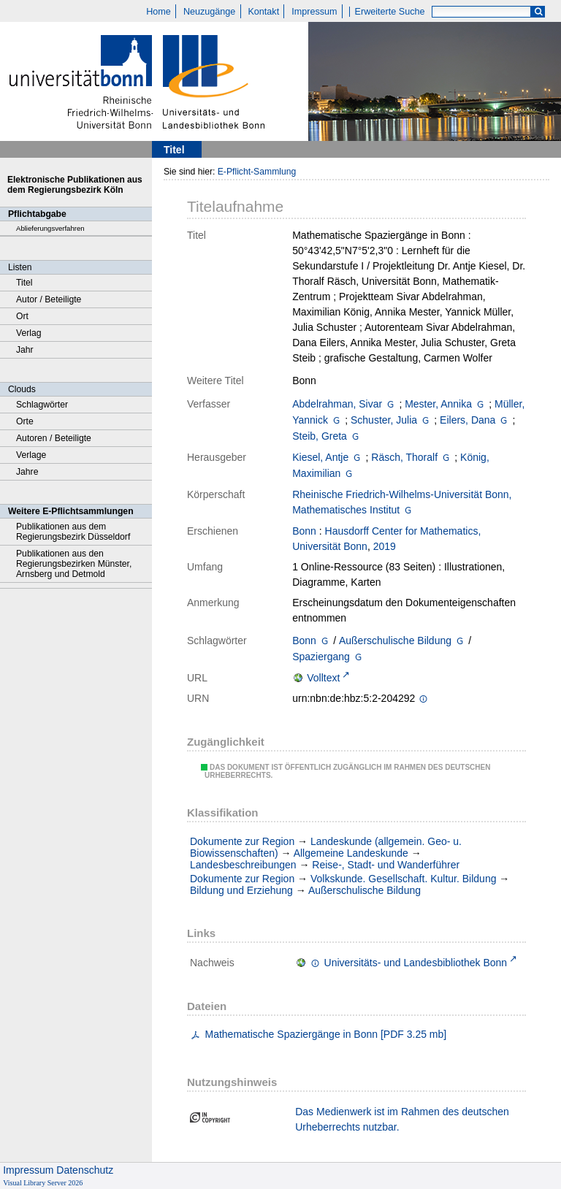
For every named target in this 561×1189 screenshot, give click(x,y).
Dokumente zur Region (242, 841)
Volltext (323, 678)
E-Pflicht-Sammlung (257, 172)
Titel (24, 283)
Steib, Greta (319, 436)
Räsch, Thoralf (404, 457)
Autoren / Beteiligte (53, 438)
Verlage (31, 455)
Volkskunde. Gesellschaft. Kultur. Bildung (403, 878)
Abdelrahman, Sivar (337, 404)
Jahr (25, 350)
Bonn (304, 531)
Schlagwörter (42, 404)
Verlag (29, 333)
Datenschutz (84, 1170)
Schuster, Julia (384, 420)
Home (158, 12)
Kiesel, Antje (320, 457)
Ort (22, 316)
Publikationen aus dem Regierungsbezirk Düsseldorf (73, 531)
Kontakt (263, 12)
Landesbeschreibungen (243, 865)
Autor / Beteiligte (48, 299)
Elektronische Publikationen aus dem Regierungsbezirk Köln (74, 185)
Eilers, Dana (467, 420)
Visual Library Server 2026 (43, 1183)
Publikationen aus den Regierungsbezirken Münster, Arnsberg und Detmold (73, 563)
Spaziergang (321, 656)
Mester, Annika (438, 404)
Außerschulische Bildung (395, 640)
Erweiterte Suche (390, 12)
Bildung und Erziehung (241, 890)
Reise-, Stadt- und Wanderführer (385, 865)
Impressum (314, 12)
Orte (25, 421)
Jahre (27, 472)
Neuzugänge (209, 12)
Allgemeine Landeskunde (351, 853)
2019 (384, 546)
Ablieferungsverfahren (50, 228)
